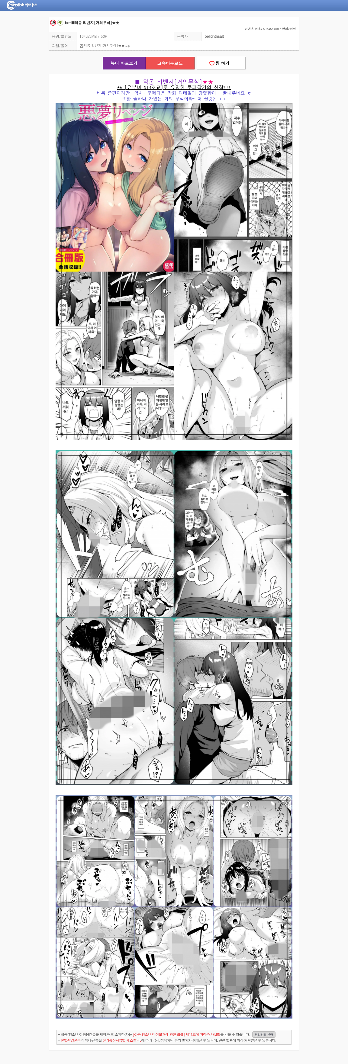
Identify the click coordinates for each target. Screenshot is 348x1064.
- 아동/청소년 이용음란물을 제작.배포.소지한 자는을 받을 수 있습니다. (167, 1034)
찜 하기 (220, 63)
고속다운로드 (170, 63)
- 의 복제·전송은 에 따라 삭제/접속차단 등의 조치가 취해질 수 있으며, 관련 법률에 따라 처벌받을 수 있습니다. (167, 1040)
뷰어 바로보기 (124, 63)
